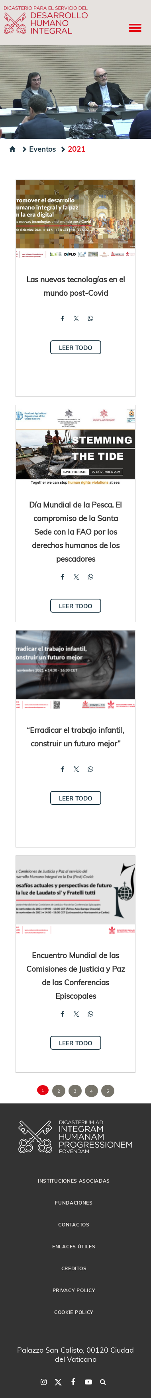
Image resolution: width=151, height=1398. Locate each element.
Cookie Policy (74, 1312)
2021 (72, 149)
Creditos (74, 1268)
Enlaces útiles (74, 1246)
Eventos (38, 149)
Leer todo (75, 347)
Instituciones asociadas (74, 1180)
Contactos (73, 1224)
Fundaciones (74, 1202)
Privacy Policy (74, 1290)
